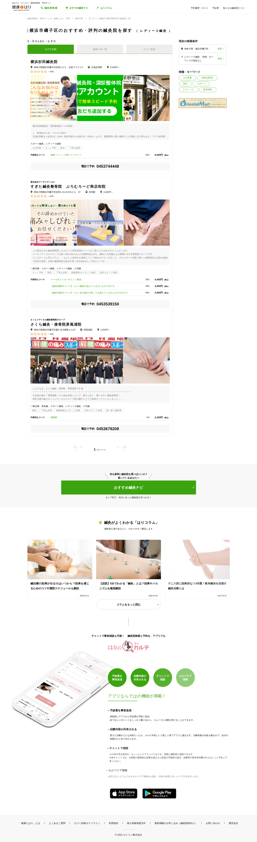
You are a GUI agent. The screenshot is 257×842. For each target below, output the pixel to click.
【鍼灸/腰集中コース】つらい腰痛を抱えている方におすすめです (83, 286)
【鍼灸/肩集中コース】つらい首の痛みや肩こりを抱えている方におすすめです (89, 293)
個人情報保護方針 (136, 823)
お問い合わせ (213, 823)
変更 (220, 49)
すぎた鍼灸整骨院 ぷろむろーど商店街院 (68, 186)
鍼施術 (54, 417)
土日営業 (187, 77)
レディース (188, 89)
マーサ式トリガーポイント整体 (66, 279)
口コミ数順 (149, 49)
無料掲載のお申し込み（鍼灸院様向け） (176, 823)
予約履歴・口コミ (199, 8)
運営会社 (233, 823)
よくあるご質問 (57, 823)
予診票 (215, 8)
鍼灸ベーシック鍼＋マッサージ (66, 155)
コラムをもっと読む (128, 604)
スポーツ (201, 83)
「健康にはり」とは (29, 823)
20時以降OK (207, 77)
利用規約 (113, 823)
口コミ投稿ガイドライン (87, 823)
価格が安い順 (100, 49)
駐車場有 (207, 89)
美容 (185, 83)
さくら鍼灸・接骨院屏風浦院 (56, 324)
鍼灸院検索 (50, 8)
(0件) (52, 72)
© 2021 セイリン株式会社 (128, 834)
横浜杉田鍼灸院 (44, 62)
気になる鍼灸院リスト (234, 8)
